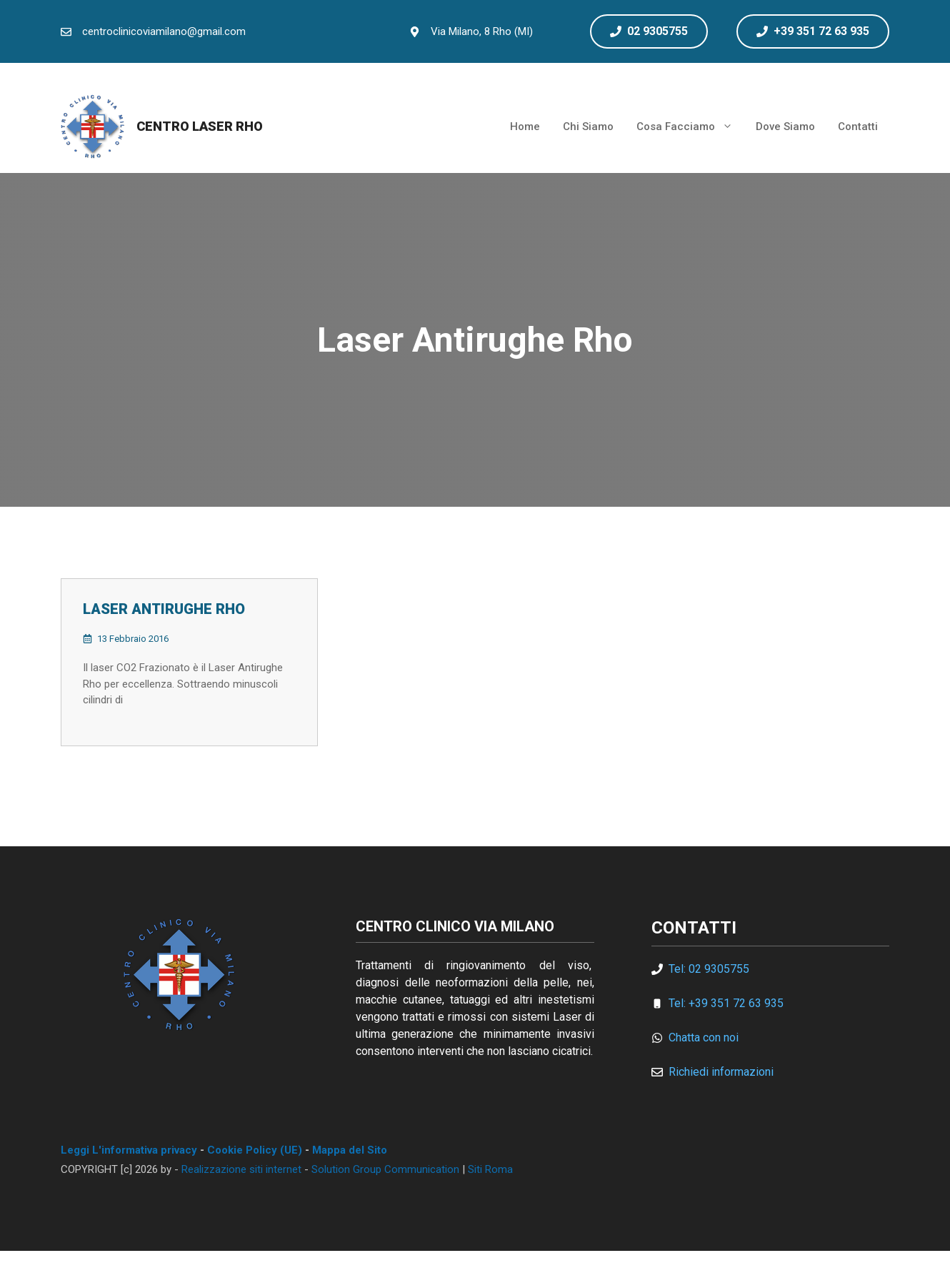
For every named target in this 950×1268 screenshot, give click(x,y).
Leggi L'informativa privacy (129, 1150)
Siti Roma (490, 1169)
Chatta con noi (704, 1037)
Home (525, 126)
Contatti (858, 126)
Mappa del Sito (349, 1150)
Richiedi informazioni (721, 1072)
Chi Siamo (588, 126)
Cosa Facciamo (690, 126)
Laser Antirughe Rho (164, 609)
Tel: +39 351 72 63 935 (726, 1003)
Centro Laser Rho (199, 126)
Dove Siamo (785, 126)
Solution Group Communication (385, 1169)
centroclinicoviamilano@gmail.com (164, 31)
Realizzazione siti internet (241, 1169)
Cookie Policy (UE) (254, 1150)
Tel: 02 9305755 (709, 969)
